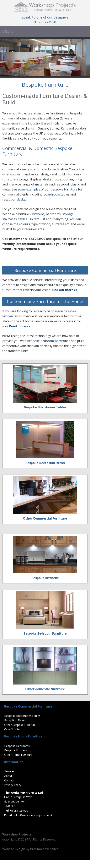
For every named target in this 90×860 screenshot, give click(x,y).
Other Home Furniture (18, 755)
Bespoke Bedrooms (17, 746)
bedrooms (53, 214)
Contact (9, 780)
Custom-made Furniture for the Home (45, 301)
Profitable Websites (44, 849)
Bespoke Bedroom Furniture (45, 633)
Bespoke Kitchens (45, 578)
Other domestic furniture (45, 689)
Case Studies (12, 729)
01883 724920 (45, 22)
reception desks (13, 199)
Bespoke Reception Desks (45, 463)
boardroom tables (56, 194)
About (8, 776)
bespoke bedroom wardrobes (48, 341)
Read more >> (19, 326)
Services (9, 771)
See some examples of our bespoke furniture (44, 189)
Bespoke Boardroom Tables (45, 407)
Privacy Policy (12, 785)
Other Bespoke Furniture (20, 725)
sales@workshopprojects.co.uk (32, 815)
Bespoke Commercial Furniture (45, 270)
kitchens (38, 214)
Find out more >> (65, 290)
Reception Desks (15, 720)
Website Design (13, 849)
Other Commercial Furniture (45, 518)
